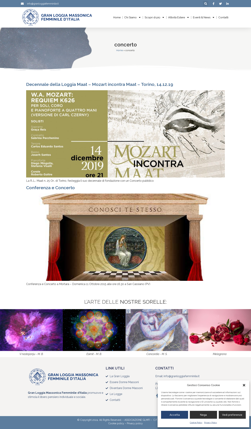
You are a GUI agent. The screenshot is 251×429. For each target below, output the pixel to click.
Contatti (223, 17)
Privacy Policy (210, 422)
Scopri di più (155, 17)
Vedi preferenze (232, 414)
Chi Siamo (132, 17)
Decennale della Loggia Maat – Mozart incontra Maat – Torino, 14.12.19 (99, 84)
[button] (244, 385)
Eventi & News (204, 17)
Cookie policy (116, 423)
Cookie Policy (196, 422)
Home (117, 17)
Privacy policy (135, 423)
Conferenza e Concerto (50, 187)
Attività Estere (178, 17)
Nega (203, 414)
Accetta (175, 414)
